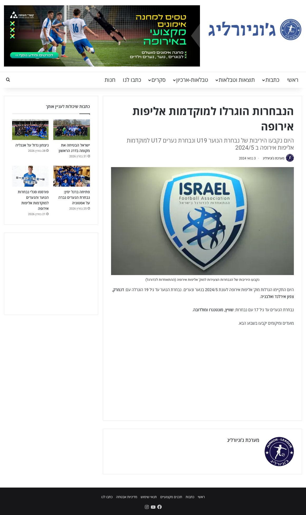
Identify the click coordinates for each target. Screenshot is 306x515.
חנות (110, 80)
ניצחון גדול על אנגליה (32, 145)
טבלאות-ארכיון (192, 80)
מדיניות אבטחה (126, 497)
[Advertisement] (202, 370)
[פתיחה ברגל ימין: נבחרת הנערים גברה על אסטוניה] (71, 176)
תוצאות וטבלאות (237, 80)
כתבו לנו (132, 80)
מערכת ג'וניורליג (273, 158)
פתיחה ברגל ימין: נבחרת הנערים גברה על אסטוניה (74, 197)
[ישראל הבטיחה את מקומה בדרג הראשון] (71, 129)
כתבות (272, 80)
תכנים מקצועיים (171, 497)
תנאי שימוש (149, 497)
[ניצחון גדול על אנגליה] (30, 129)
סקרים (158, 80)
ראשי (292, 80)
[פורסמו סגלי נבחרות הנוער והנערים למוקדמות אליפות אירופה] (30, 176)
